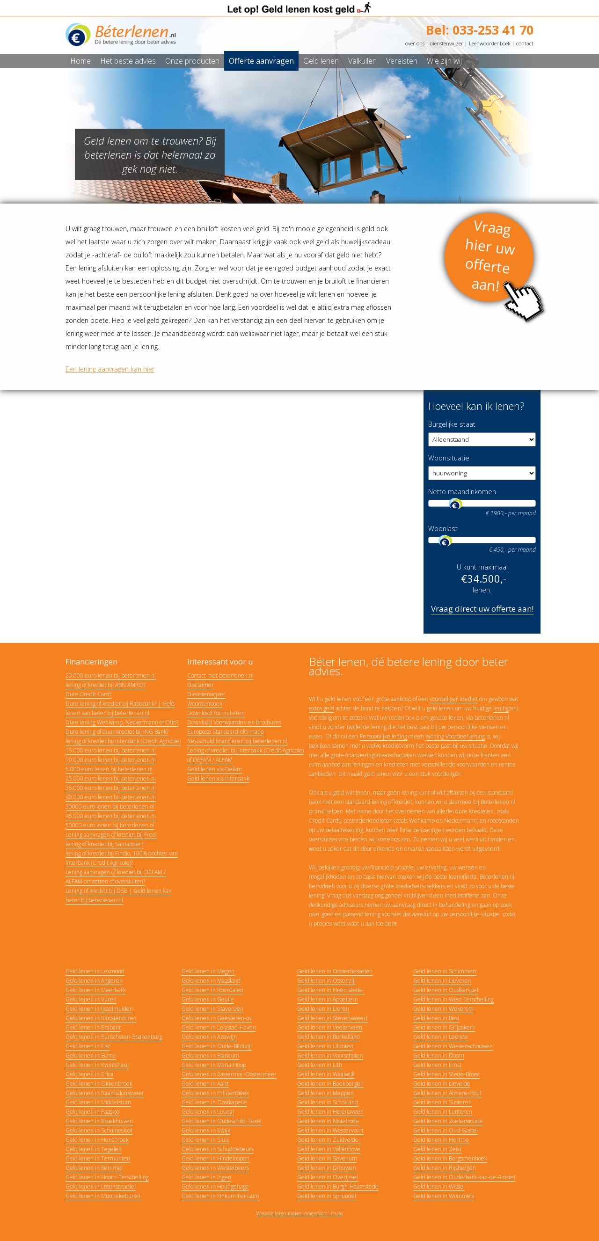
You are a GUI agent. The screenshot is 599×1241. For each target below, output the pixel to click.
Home (80, 61)
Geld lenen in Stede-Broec (446, 1074)
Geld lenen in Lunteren (442, 1112)
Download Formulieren (216, 713)
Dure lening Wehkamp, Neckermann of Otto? (122, 722)
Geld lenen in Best (436, 1018)
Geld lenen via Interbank (218, 778)
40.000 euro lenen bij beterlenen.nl (111, 797)
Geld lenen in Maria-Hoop (214, 1065)
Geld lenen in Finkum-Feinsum (220, 1196)
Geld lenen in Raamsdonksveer (105, 1093)
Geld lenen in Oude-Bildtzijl (217, 1046)
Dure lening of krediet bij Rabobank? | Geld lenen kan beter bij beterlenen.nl (120, 708)
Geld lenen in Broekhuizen (99, 1121)
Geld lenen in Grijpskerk (444, 1027)
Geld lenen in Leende (440, 1037)
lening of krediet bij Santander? (104, 844)
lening (501, 708)
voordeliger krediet (454, 699)
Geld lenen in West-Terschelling (453, 999)
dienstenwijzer (446, 43)
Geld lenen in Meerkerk (96, 990)
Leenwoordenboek (490, 43)
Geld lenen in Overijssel (327, 1177)
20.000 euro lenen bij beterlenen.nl (111, 675)
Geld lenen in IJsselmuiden (99, 1009)
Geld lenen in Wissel (439, 1186)
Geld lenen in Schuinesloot (99, 1130)
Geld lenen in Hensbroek (97, 1140)
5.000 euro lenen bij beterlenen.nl (109, 769)
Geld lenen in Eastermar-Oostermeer (229, 1074)
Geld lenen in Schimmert (445, 971)
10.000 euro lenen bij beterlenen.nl (111, 760)
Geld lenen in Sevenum (327, 1158)
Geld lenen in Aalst (205, 1084)
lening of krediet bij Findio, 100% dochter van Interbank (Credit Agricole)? (122, 858)
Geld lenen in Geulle (208, 999)
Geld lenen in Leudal (208, 1112)
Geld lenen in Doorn (438, 1055)
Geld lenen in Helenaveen (330, 1112)
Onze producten (192, 61)
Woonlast (443, 528)
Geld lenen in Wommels (443, 1196)
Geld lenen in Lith (319, 1065)
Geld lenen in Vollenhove (328, 1149)
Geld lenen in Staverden (212, 1009)
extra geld (321, 708)
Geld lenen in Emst (437, 1065)
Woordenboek (204, 704)
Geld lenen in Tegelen (94, 1149)
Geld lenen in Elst (88, 1046)
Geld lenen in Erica (89, 1074)
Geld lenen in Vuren (91, 999)
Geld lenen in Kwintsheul (97, 1065)
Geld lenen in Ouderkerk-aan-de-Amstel (464, 1177)
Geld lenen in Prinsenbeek (215, 1093)
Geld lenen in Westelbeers (215, 1168)
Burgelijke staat (451, 424)
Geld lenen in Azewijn (209, 1037)
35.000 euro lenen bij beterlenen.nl (111, 788)
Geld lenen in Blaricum (210, 1055)
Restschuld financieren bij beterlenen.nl (237, 741)
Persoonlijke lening (383, 736)
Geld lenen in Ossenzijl (326, 981)
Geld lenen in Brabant (93, 1027)
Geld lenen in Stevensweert (332, 1018)
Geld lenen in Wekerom (443, 1009)
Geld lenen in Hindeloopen (215, 1158)
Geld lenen (321, 61)
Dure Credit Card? (88, 694)
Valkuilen (362, 61)
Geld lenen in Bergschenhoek (450, 1158)
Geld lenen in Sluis (205, 1140)
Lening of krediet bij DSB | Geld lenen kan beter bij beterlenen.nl (119, 895)
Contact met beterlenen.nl (220, 675)
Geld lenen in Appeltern (327, 999)
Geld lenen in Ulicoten (325, 1046)
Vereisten (401, 61)
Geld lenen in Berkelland (328, 1037)
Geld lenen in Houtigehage (215, 1186)
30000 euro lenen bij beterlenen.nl (110, 806)
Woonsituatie (448, 457)
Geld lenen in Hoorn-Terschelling (107, 1177)
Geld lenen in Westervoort (330, 1130)
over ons (414, 43)
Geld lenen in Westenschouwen (453, 1046)
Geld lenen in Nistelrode (328, 1121)
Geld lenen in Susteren (442, 1102)
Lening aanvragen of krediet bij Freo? (111, 835)
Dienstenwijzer (206, 694)
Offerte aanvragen (261, 61)
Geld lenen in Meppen (325, 1093)
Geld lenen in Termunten (98, 1158)
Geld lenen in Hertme (441, 1140)
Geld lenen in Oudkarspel (445, 990)
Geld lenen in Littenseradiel (101, 1186)
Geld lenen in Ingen (206, 1177)
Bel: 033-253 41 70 (479, 29)
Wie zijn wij (444, 61)
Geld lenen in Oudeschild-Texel (222, 1121)
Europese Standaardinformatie (225, 732)
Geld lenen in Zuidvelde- (328, 1140)
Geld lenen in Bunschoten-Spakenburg (114, 1037)
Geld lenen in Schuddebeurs (218, 1149)
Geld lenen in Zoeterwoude (448, 1121)
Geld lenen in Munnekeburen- (104, 1196)
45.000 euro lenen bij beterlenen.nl (111, 816)
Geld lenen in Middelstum (98, 1102)
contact (524, 43)
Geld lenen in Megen (208, 971)
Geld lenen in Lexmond (95, 971)
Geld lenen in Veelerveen (329, 1027)
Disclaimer (200, 685)
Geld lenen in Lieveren (442, 981)
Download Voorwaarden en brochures (234, 722)
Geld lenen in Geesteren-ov (217, 1018)
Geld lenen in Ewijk (206, 1130)
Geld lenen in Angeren (94, 981)
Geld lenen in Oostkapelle (214, 1102)
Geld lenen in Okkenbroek (99, 1084)
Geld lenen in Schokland (327, 1102)
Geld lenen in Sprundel (326, 1196)
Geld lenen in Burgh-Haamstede (338, 1186)
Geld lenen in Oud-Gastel (445, 1130)
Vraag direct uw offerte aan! (482, 608)
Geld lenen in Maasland (211, 981)
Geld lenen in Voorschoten (330, 1055)
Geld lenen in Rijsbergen (444, 1168)
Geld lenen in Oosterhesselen (335, 971)
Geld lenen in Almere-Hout (447, 1093)
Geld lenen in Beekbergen (330, 1084)
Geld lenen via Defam (214, 769)
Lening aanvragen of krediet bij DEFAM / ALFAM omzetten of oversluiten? (116, 876)
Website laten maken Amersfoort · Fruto (299, 1213)
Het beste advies (128, 61)
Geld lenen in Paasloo (92, 1112)
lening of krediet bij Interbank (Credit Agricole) (123, 741)
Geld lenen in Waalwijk (326, 1074)
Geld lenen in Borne (91, 1055)
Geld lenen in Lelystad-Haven (219, 1027)
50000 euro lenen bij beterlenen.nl (110, 825)
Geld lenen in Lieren (323, 1009)
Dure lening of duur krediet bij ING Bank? (117, 732)
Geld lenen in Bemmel (94, 1168)
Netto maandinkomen (462, 491)
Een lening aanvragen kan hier (110, 369)
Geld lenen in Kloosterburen (101, 1018)
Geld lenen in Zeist (437, 1149)
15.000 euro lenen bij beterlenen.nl (111, 750)
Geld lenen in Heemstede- (331, 990)
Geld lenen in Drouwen (326, 1168)
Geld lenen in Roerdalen (212, 990)
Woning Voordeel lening (455, 736)
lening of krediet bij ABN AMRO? (106, 685)
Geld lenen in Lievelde (441, 1084)
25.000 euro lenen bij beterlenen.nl (111, 778)
